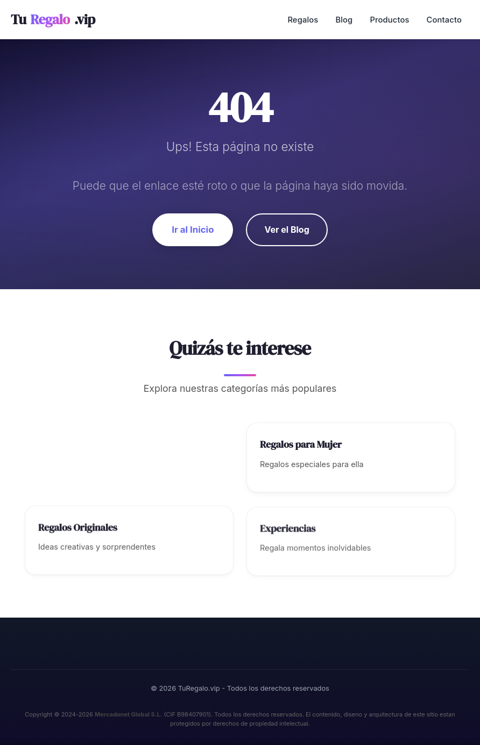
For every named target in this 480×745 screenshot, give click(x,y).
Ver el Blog (286, 229)
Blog (343, 20)
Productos (389, 20)
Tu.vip (53, 20)
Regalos (302, 20)
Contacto (444, 20)
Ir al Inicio (193, 229)
